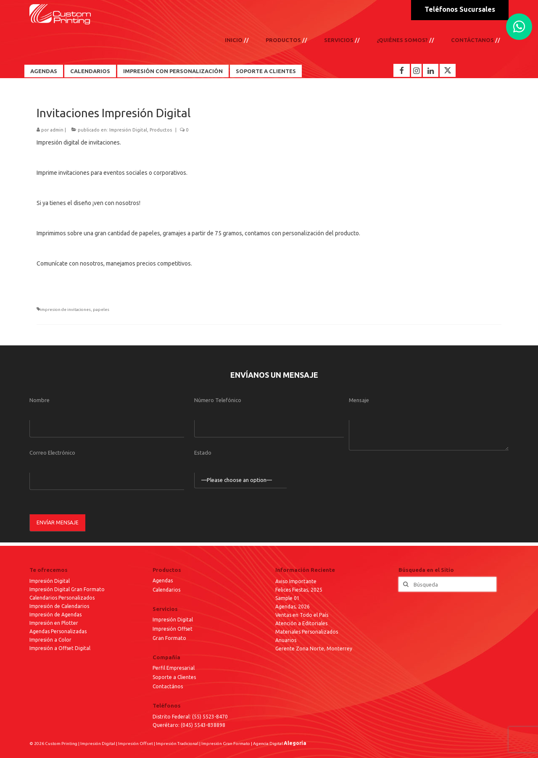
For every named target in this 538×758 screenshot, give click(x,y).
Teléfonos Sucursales (460, 9)
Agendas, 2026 (292, 606)
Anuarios (285, 640)
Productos (161, 129)
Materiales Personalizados (306, 631)
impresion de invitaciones (65, 309)
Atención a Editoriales (301, 623)
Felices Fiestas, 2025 (298, 589)
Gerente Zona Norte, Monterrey (313, 648)
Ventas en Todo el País (301, 615)
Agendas (43, 71)
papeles (101, 309)
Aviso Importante (295, 581)
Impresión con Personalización (173, 71)
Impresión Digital (128, 129)
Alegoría (295, 743)
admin (56, 129)
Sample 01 (287, 598)
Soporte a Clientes (266, 71)
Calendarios (90, 71)
